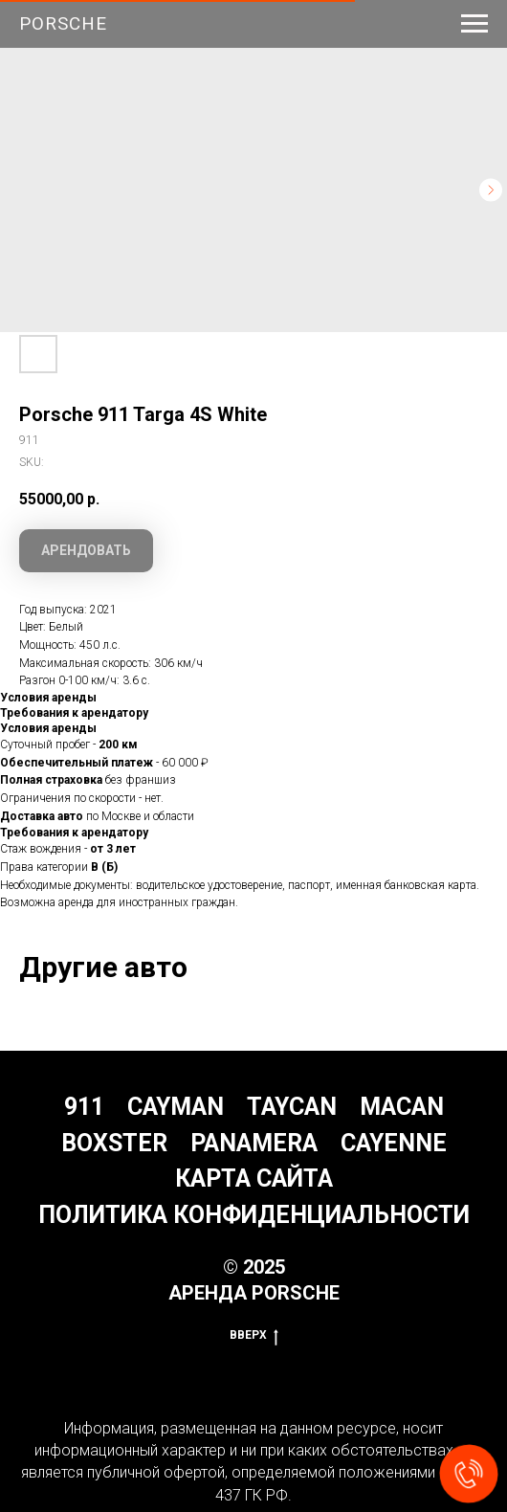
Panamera (254, 1143)
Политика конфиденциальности (254, 1215)
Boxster (114, 1143)
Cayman (175, 1107)
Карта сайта (254, 1178)
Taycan (292, 1107)
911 (84, 1107)
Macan (402, 1107)
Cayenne (394, 1143)
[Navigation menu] (474, 23)
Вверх (254, 1335)
